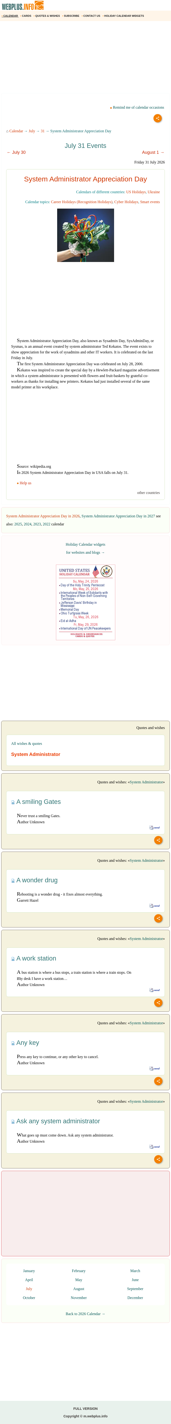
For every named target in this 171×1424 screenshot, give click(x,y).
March (135, 1271)
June (135, 1280)
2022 (46, 524)
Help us (24, 483)
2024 (27, 524)
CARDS (26, 15)
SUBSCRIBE (71, 15)
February (79, 1271)
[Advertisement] (85, 59)
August (78, 1289)
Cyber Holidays (126, 202)
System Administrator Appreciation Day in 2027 (118, 516)
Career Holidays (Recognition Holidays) (81, 202)
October (29, 1298)
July (32, 131)
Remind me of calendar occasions (137, 107)
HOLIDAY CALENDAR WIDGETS (124, 15)
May (78, 1280)
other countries (148, 493)
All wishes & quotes (26, 744)
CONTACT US (91, 15)
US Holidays (136, 192)
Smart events (150, 202)
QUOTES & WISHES (47, 15)
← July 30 (16, 152)
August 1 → (153, 152)
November (79, 1298)
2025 (18, 524)
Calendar (16, 131)
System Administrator (146, 782)
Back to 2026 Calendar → (85, 1314)
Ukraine (154, 192)
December (135, 1298)
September (135, 1289)
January (29, 1271)
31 (43, 131)
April (29, 1280)
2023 (37, 524)
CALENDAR (10, 15)
